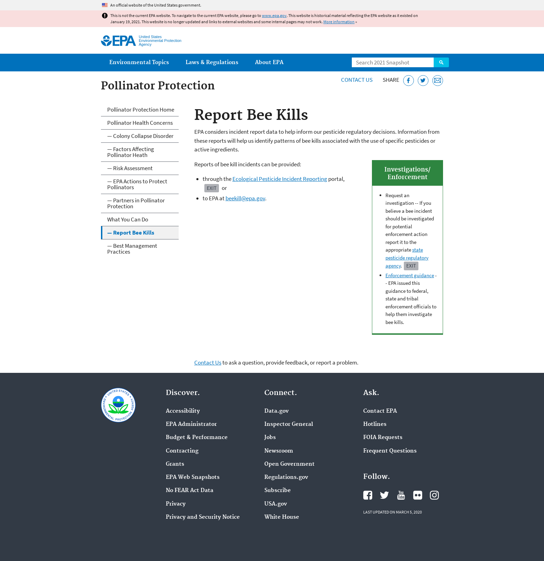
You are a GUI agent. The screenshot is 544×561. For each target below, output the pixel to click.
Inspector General (288, 424)
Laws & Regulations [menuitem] (212, 62)
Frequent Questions (390, 451)
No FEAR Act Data (189, 491)
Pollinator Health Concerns (140, 122)
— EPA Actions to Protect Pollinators (137, 184)
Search (441, 62)
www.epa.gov (274, 15)
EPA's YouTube (401, 495)
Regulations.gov (286, 477)
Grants (175, 464)
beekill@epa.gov (245, 198)
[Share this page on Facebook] (408, 80)
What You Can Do (127, 219)
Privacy (176, 504)
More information (339, 21)
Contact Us (357, 80)
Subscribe (277, 491)
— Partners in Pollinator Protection (136, 203)
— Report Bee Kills (130, 232)
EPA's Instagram (434, 495)
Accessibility (183, 411)
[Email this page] (437, 80)
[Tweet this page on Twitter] (423, 80)
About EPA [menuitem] (269, 62)
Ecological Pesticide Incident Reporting (279, 179)
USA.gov (275, 504)
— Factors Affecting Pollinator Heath (130, 152)
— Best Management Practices (132, 248)
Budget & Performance (197, 438)
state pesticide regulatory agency (406, 257)
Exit (411, 265)
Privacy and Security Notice (203, 517)
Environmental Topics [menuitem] (139, 62)
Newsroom (278, 451)
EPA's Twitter (384, 495)
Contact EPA (380, 411)
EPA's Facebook (367, 495)
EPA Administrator (191, 424)
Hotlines (374, 424)
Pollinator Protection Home (140, 109)
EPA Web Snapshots (193, 477)
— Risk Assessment (130, 168)
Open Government (289, 464)
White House (281, 517)
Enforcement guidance (409, 275)
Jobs (270, 438)
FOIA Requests (382, 438)
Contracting (182, 451)
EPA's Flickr (417, 495)
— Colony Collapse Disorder (140, 136)
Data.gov (276, 411)
